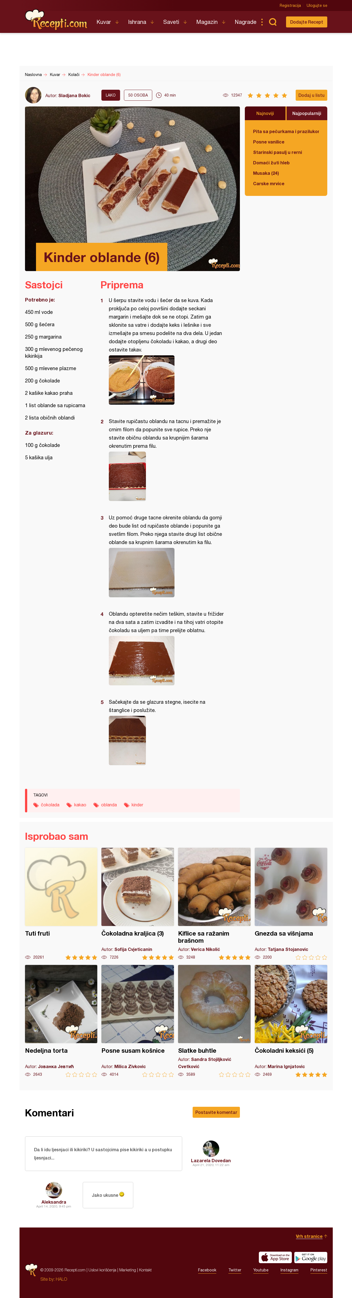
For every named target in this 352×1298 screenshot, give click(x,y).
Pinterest (319, 1270)
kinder (137, 804)
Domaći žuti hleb (271, 162)
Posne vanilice (268, 141)
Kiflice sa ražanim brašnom (214, 904)
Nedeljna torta (61, 1021)
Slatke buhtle (214, 1021)
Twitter (234, 1270)
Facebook (207, 1270)
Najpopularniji (306, 113)
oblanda (109, 804)
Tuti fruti (61, 904)
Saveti (171, 22)
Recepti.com (56, 19)
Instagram (289, 1270)
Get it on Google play (310, 1257)
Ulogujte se (317, 5)
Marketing (127, 1270)
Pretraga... (273, 22)
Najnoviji (265, 113)
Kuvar (103, 22)
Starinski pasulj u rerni (277, 152)
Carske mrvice (268, 183)
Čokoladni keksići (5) (291, 1021)
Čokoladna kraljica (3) (137, 904)
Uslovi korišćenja (102, 1270)
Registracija (290, 5)
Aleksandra (53, 1201)
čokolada (50, 804)
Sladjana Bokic (74, 95)
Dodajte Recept (306, 21)
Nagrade (245, 22)
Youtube (260, 1270)
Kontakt (145, 1270)
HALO (61, 1279)
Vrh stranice (309, 1236)
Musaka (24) (266, 173)
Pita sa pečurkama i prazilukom (286, 131)
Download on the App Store (275, 1257)
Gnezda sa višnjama (291, 904)
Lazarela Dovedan (211, 1160)
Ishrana (137, 22)
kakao (80, 804)
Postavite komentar (216, 1112)
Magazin (207, 22)
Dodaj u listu (311, 95)
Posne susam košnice (137, 1021)
